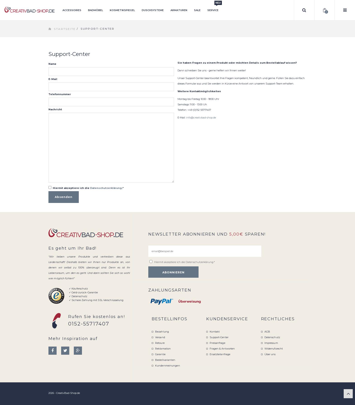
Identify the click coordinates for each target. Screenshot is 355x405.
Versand (160, 337)
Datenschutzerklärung (106, 188)
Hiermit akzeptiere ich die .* (88, 188)
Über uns (270, 354)
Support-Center (219, 337)
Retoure (160, 343)
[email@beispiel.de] (204, 251)
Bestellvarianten (165, 360)
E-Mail (52, 79)
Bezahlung (162, 331)
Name (52, 63)
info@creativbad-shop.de (201, 117)
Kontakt (215, 331)
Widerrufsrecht (273, 348)
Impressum (271, 343)
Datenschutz (272, 337)
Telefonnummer (59, 94)
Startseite (65, 29)
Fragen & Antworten (222, 348)
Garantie (160, 354)
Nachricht (55, 109)
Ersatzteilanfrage (220, 354)
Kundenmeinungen (167, 365)
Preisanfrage (217, 343)
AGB (267, 331)
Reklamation (163, 348)
